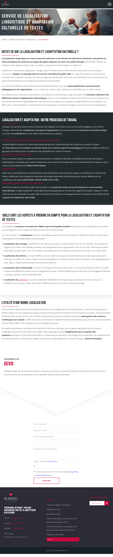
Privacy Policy (73, 472)
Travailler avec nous (54, 509)
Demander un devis (54, 514)
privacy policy (52, 461)
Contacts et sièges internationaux (59, 505)
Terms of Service (42, 475)
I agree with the (46, 461)
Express (50, 539)
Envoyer (47, 481)
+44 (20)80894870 (17, 528)
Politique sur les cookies (55, 534)
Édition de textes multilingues (22, 39)
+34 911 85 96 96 (16, 523)
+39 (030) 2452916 (16, 518)
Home (4, 39)
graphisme (23, 279)
